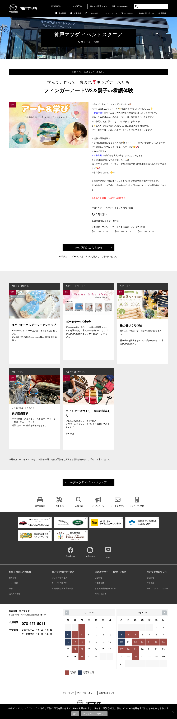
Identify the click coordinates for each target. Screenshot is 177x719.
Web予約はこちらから (94, 247)
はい (75, 714)
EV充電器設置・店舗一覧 (62, 588)
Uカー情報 (91, 13)
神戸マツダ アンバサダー (157, 588)
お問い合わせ (100, 594)
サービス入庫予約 (74, 6)
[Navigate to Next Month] (164, 612)
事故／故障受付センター (105, 588)
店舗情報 (60, 13)
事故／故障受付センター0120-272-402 (109, 6)
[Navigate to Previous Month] (67, 612)
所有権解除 (56, 6)
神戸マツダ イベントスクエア (84, 482)
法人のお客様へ (128, 13)
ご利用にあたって (106, 693)
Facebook (70, 552)
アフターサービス (109, 13)
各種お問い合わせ (146, 13)
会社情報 (150, 578)
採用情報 (162, 13)
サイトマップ (68, 693)
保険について (14, 588)
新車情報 (75, 13)
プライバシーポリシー (86, 693)
